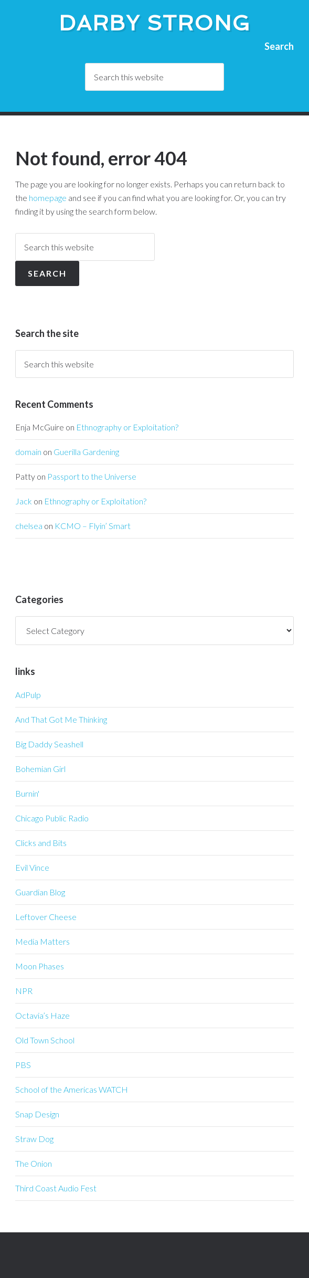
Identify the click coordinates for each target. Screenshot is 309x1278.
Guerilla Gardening (86, 452)
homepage (48, 198)
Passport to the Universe (91, 476)
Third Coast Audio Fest (56, 1188)
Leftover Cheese (46, 917)
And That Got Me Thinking (61, 719)
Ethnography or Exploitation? (127, 427)
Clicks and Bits (41, 843)
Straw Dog (34, 1139)
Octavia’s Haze (42, 1015)
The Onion (33, 1163)
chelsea (28, 526)
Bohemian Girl (40, 769)
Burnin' (27, 793)
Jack (23, 501)
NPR (24, 991)
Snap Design (37, 1114)
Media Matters (42, 941)
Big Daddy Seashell (49, 744)
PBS (23, 1065)
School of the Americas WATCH (71, 1089)
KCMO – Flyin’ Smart (93, 526)
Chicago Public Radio (52, 818)
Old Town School (44, 1040)
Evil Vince (32, 867)
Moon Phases (39, 966)
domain (28, 452)
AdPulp (28, 695)
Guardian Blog (40, 892)
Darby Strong (155, 23)
